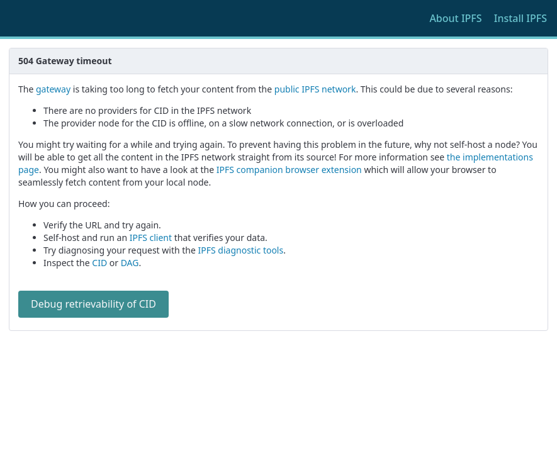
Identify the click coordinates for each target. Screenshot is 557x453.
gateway (53, 89)
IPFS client (151, 237)
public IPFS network (315, 89)
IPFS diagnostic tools (241, 250)
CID (99, 263)
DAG (130, 263)
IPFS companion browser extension (289, 170)
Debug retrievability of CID (93, 304)
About (455, 18)
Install (520, 18)
